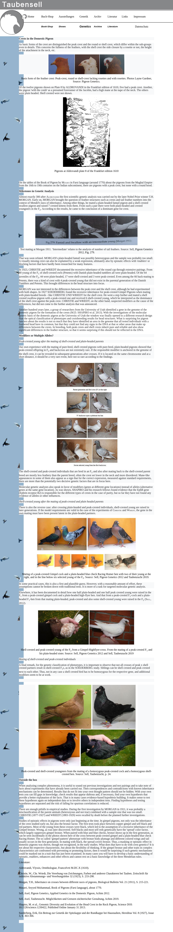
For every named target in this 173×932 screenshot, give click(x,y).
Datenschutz (141, 26)
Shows (62, 26)
